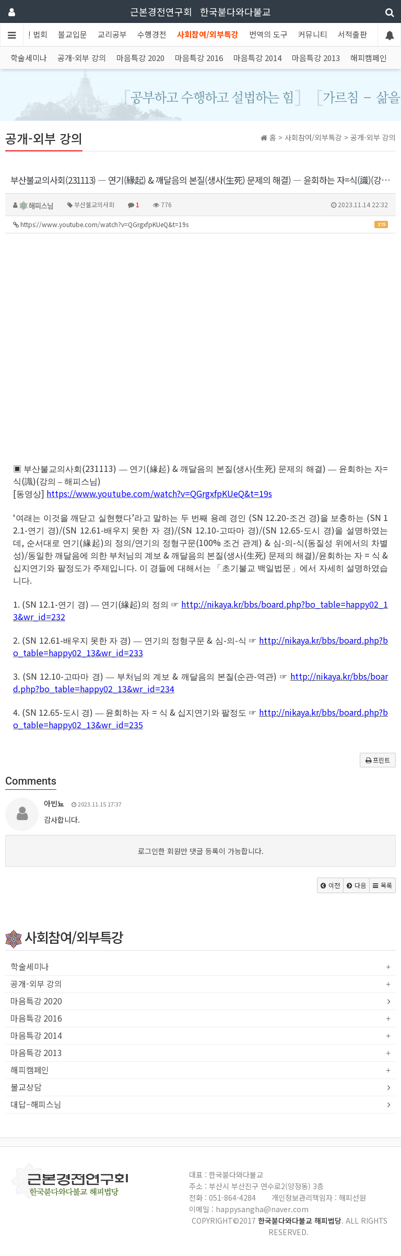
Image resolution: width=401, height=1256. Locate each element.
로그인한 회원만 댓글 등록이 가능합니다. (201, 851)
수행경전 (152, 34)
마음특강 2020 (140, 57)
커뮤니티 (312, 34)
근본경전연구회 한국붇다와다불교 (200, 11)
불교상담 (25, 1087)
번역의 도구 (268, 34)
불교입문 (72, 34)
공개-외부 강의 (81, 57)
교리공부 (112, 34)
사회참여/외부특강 (208, 34)
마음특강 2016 (199, 57)
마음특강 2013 (316, 57)
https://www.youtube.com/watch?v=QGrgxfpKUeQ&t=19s (200, 224)
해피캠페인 (368, 57)
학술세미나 (28, 57)
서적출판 (352, 34)
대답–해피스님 (36, 1104)
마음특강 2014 (257, 57)
